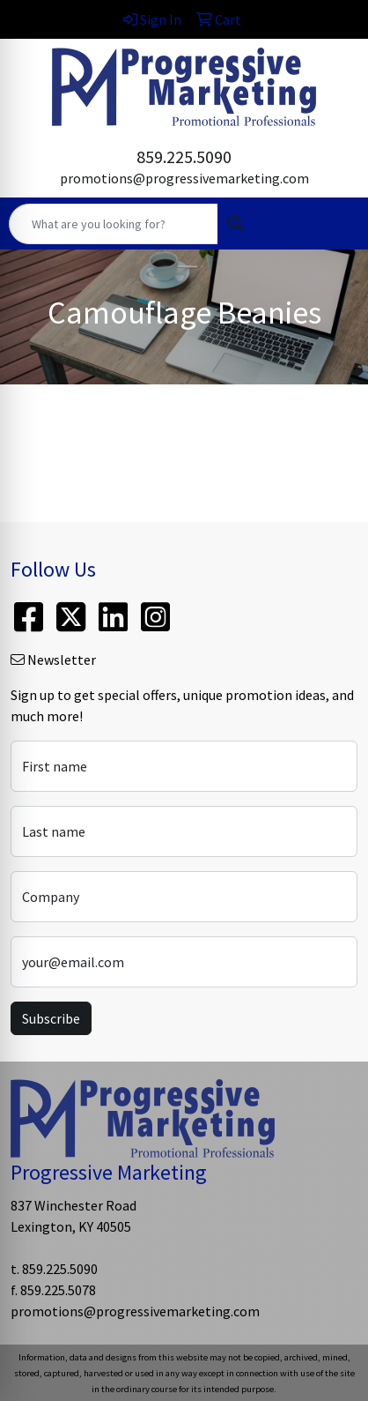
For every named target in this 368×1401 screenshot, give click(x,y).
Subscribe (51, 1018)
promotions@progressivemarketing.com (184, 178)
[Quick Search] (113, 224)
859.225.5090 (184, 156)
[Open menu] (332, 224)
